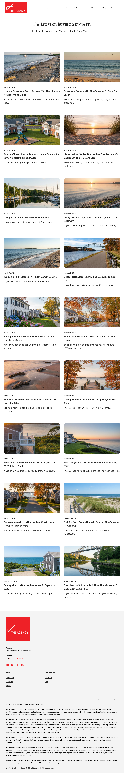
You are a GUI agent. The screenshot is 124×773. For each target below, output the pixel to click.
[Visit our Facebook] (8, 665)
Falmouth (9, 682)
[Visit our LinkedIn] (22, 665)
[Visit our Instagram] (13, 665)
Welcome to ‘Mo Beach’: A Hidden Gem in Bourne (30, 276)
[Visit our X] (17, 665)
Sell (78, 8)
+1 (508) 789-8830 (16, 658)
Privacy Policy (113, 700)
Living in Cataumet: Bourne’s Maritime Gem (27, 217)
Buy (67, 8)
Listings (46, 8)
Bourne (8, 686)
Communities (92, 8)
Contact (113, 8)
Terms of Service (97, 700)
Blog (104, 8)
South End (10, 678)
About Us (48, 678)
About (59, 8)
